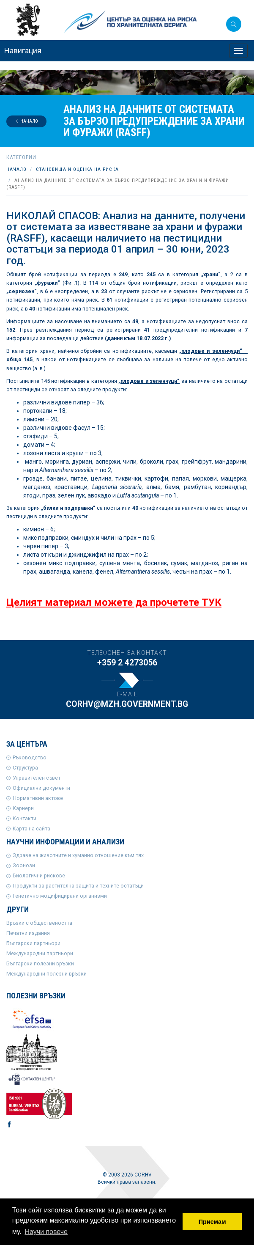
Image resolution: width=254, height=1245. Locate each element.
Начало (26, 121)
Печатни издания (28, 933)
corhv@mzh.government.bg (127, 704)
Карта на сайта (31, 828)
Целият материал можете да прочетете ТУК (113, 602)
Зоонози (24, 865)
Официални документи (41, 788)
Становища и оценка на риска (77, 169)
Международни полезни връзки (46, 973)
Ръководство (29, 757)
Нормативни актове (38, 798)
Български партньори (33, 943)
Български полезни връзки (40, 963)
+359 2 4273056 (127, 663)
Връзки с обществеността (39, 923)
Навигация (22, 50)
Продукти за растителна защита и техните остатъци (78, 885)
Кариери (23, 808)
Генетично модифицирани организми (60, 896)
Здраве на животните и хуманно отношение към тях (78, 855)
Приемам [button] (212, 1221)
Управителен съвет (36, 778)
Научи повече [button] (46, 1231)
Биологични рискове (39, 875)
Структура (25, 767)
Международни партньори (39, 953)
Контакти (24, 818)
